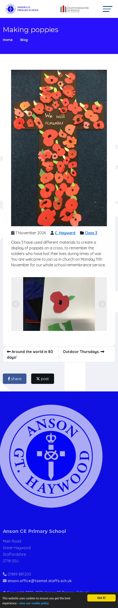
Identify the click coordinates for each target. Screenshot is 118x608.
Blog (24, 40)
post (44, 379)
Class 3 (93, 232)
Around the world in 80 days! (32, 354)
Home (8, 40)
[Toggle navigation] (107, 8)
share (16, 379)
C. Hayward (67, 232)
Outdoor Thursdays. (85, 351)
